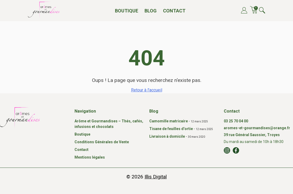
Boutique (126, 10)
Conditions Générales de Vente (102, 142)
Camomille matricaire (168, 121)
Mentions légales (90, 157)
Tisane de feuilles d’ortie (171, 129)
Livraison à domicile (167, 136)
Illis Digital (156, 177)
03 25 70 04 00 (236, 121)
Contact (174, 10)
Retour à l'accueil (146, 90)
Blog (151, 10)
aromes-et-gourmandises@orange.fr (257, 128)
